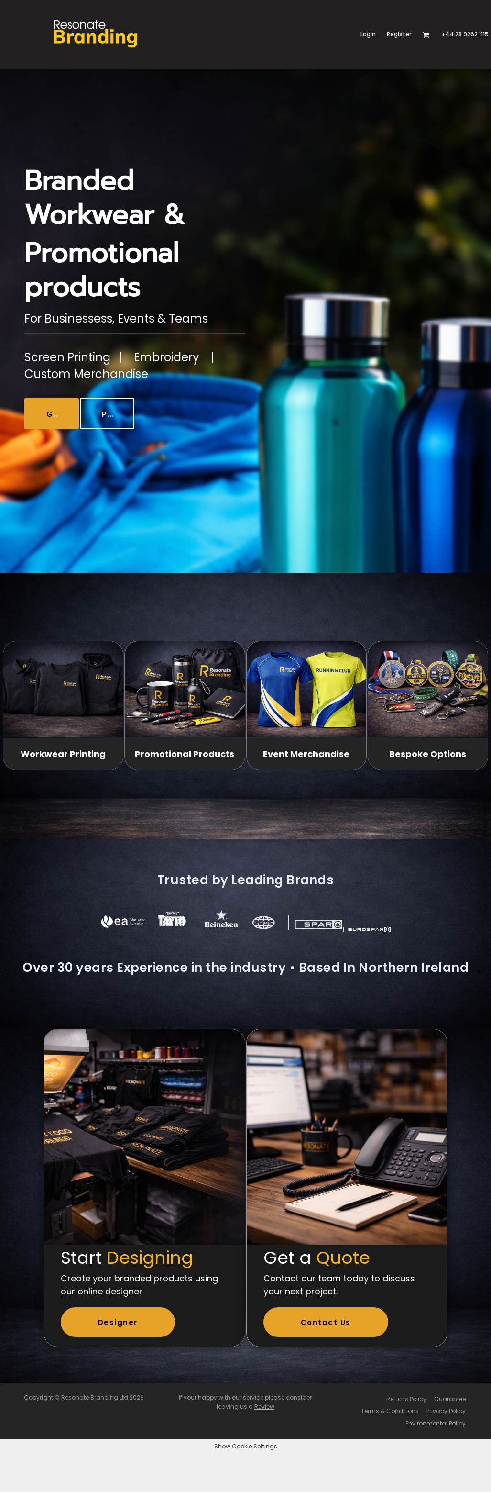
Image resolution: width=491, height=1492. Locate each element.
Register (399, 34)
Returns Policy (406, 1399)
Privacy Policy (446, 1411)
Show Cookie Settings (245, 1446)
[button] (425, 34)
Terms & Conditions (390, 1411)
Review (264, 1407)
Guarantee (450, 1399)
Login (368, 34)
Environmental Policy (435, 1423)
